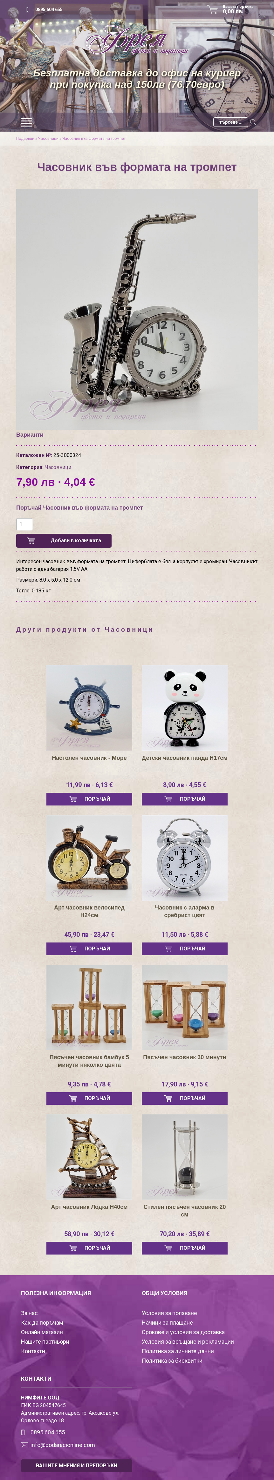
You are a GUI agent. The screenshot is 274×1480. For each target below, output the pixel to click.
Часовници (48, 138)
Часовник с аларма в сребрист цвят (184, 911)
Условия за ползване (169, 1313)
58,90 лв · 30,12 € (89, 1234)
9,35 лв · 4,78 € (89, 1084)
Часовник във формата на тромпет (94, 138)
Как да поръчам (42, 1322)
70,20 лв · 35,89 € (185, 1234)
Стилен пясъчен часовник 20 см (184, 1211)
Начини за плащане (167, 1322)
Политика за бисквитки (172, 1360)
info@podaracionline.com (63, 1445)
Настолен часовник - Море (89, 758)
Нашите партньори (45, 1341)
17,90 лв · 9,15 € (184, 1084)
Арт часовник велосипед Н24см (89, 911)
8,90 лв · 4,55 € (184, 785)
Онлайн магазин (42, 1332)
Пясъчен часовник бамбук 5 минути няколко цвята (89, 1061)
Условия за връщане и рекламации (188, 1341)
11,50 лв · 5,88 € (184, 934)
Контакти (33, 1351)
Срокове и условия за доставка (183, 1332)
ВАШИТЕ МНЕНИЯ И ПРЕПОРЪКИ (76, 1466)
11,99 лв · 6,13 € (89, 785)
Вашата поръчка (240, 9)
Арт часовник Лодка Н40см (89, 1207)
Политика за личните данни (178, 1351)
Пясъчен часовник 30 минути (184, 1057)
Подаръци (25, 138)
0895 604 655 (49, 9)
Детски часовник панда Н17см (185, 758)
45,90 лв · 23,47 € (89, 934)
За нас (29, 1313)
